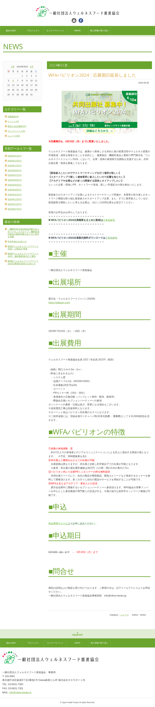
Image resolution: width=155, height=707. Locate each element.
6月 (31, 66)
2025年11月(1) (14, 165)
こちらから (109, 220)
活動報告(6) (13, 116)
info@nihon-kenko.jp (20, 692)
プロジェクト (33, 30)
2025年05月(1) (14, 185)
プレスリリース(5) (16, 131)
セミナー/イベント (55, 30)
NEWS (77, 30)
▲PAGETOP (77, 633)
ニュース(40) (14, 136)
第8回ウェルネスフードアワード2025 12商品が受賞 (23, 247)
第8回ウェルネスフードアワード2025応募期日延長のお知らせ (23, 262)
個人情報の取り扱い (99, 30)
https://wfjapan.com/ (59, 302)
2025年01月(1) (14, 194)
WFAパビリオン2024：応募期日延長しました (92, 75)
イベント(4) (13, 121)
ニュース (124, 615)
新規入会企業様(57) (17, 126)
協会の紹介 (11, 30)
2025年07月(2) (14, 175)
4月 (13, 66)
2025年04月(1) (14, 190)
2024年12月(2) (14, 199)
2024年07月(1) (14, 209)
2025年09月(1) (14, 170)
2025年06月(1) (14, 180)
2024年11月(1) (14, 204)
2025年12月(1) (14, 161)
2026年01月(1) (14, 156)
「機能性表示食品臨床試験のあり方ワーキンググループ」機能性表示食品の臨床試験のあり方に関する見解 (23, 233)
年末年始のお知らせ (17, 241)
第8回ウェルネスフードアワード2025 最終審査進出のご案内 (23, 254)
